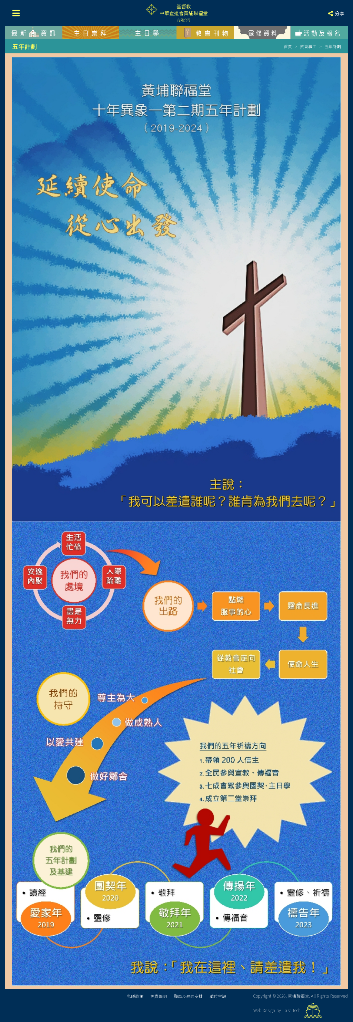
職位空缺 (218, 996)
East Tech (291, 1010)
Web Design (264, 1010)
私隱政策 (135, 996)
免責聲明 (158, 996)
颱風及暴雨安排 (188, 996)
